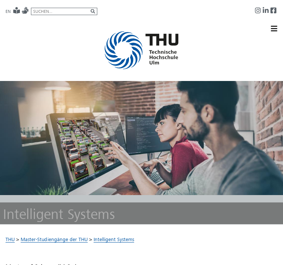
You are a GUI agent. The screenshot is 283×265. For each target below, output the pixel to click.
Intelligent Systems (114, 241)
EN (8, 11)
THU (10, 241)
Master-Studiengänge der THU (54, 241)
